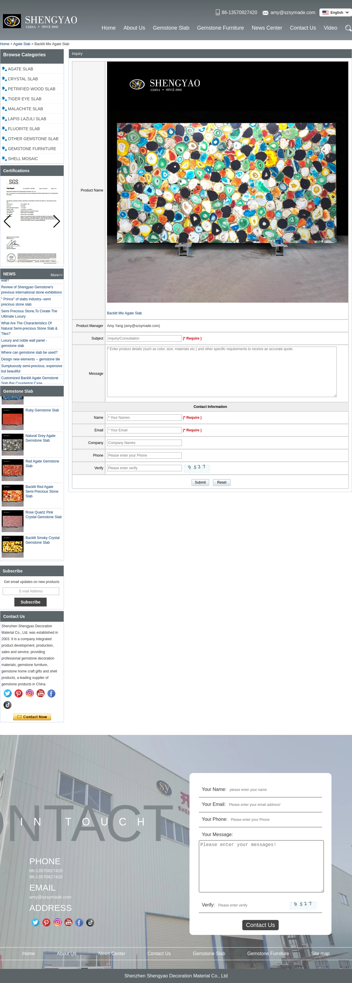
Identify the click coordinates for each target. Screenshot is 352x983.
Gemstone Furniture (220, 28)
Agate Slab (22, 44)
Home (109, 28)
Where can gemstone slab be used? (29, 354)
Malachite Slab (25, 108)
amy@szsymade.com (292, 12)
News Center (267, 28)
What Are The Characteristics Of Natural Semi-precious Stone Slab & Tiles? (29, 330)
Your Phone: (214, 819)
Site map (320, 953)
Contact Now (32, 717)
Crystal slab (23, 79)
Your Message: (217, 834)
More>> (57, 275)
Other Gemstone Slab (33, 138)
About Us (134, 28)
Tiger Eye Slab (24, 98)
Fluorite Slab (24, 128)
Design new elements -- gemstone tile (30, 361)
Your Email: (214, 804)
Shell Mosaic (23, 158)
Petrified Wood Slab (31, 89)
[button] (57, 221)
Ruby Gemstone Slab (42, 412)
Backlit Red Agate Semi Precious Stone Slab (42, 493)
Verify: (208, 904)
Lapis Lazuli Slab (27, 118)
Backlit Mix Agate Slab (124, 313)
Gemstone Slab (171, 28)
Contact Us (303, 28)
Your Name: (214, 789)
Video (330, 28)
